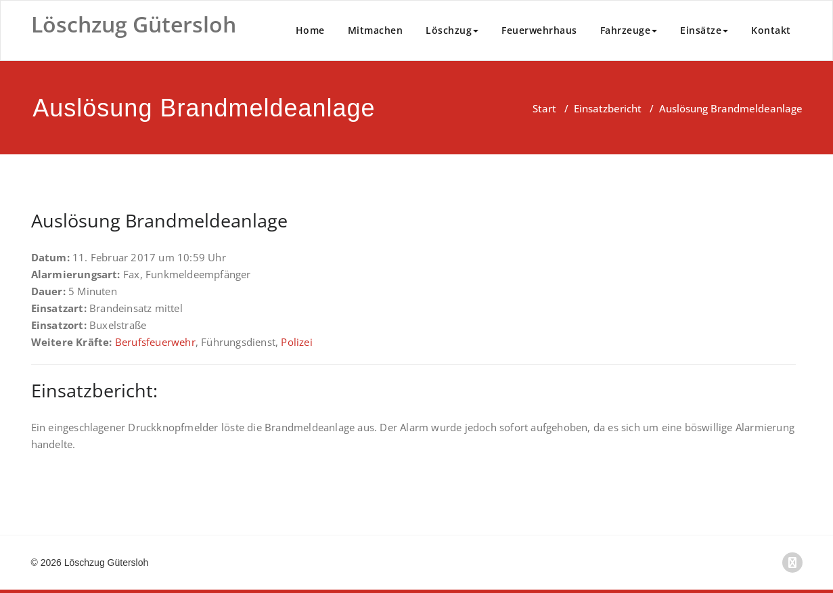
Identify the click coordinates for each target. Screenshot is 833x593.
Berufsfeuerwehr (155, 342)
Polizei (296, 342)
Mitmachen (375, 30)
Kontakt (771, 30)
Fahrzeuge (629, 30)
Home (310, 30)
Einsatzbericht (607, 108)
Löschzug (452, 30)
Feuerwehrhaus (539, 30)
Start (544, 108)
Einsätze (704, 30)
